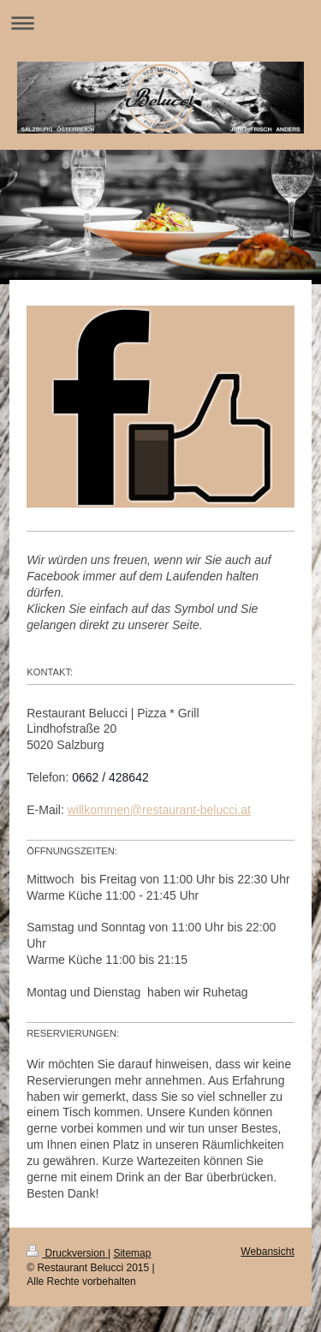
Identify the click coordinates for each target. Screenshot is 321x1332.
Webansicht (267, 1252)
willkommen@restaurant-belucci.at (159, 810)
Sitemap (132, 1253)
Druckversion (67, 1253)
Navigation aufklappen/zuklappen (160, 22)
